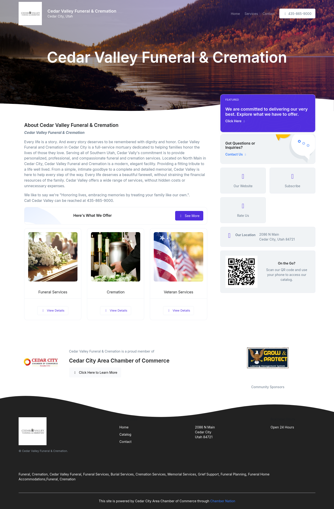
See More (189, 216)
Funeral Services (52, 292)
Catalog (125, 434)
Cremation (116, 292)
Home (235, 14)
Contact (269, 14)
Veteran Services (178, 292)
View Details (52, 310)
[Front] (31, 13)
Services (251, 14)
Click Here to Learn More (95, 372)
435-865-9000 (297, 14)
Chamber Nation (222, 501)
